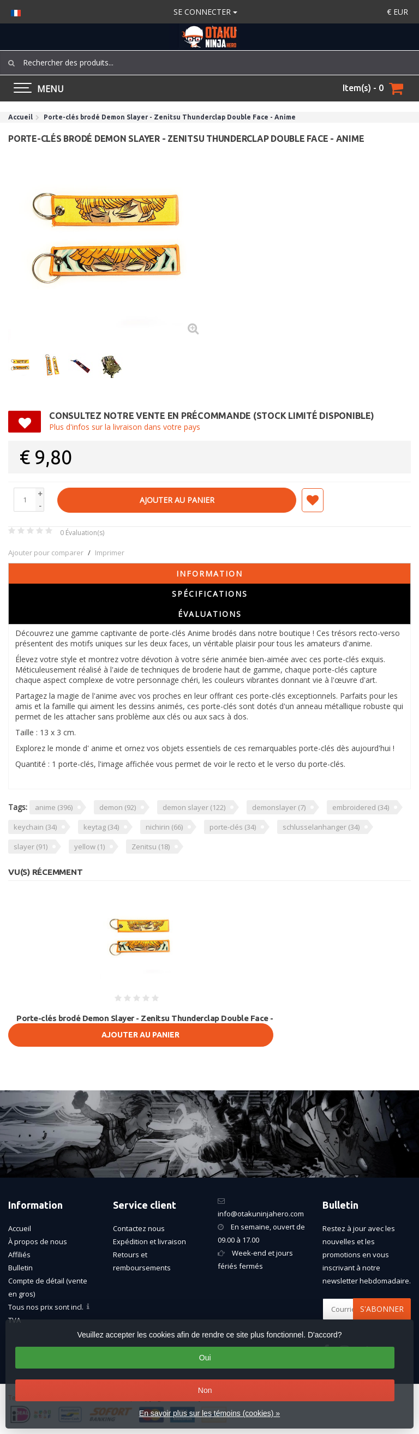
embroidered (360, 807)
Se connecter (205, 12)
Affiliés (19, 1254)
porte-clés (233, 827)
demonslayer (279, 807)
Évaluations (210, 614)
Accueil (19, 1228)
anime (54, 807)
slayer (30, 846)
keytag (101, 827)
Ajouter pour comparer (45, 552)
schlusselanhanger (321, 827)
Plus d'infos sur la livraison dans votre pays (124, 427)
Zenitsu (150, 846)
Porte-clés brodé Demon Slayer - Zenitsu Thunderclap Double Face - (144, 1018)
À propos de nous (37, 1241)
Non (205, 1390)
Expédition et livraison (149, 1241)
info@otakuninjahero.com (261, 1214)
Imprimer (109, 552)
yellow (89, 846)
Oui (205, 1357)
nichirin (164, 827)
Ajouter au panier (177, 500)
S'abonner (382, 1309)
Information (209, 573)
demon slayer (194, 807)
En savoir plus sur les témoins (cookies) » (209, 1413)
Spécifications (210, 594)
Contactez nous (139, 1228)
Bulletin (20, 1268)
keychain (35, 827)
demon (117, 807)
